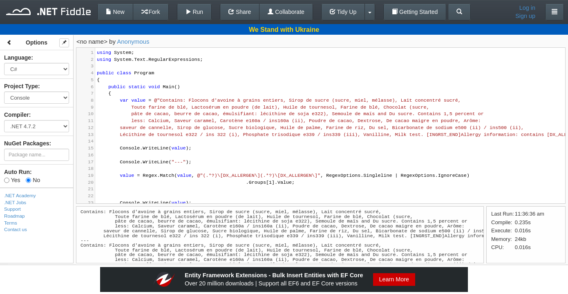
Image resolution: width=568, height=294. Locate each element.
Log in (527, 7)
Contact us (15, 229)
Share (239, 12)
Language (17, 57)
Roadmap (14, 215)
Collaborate (286, 12)
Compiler (16, 114)
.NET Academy (20, 195)
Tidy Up (343, 12)
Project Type (21, 86)
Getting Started (415, 12)
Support (12, 209)
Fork (150, 12)
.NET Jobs (15, 202)
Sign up (525, 16)
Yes (12, 180)
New (115, 12)
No (33, 180)
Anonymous (133, 41)
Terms (10, 222)
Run (194, 12)
